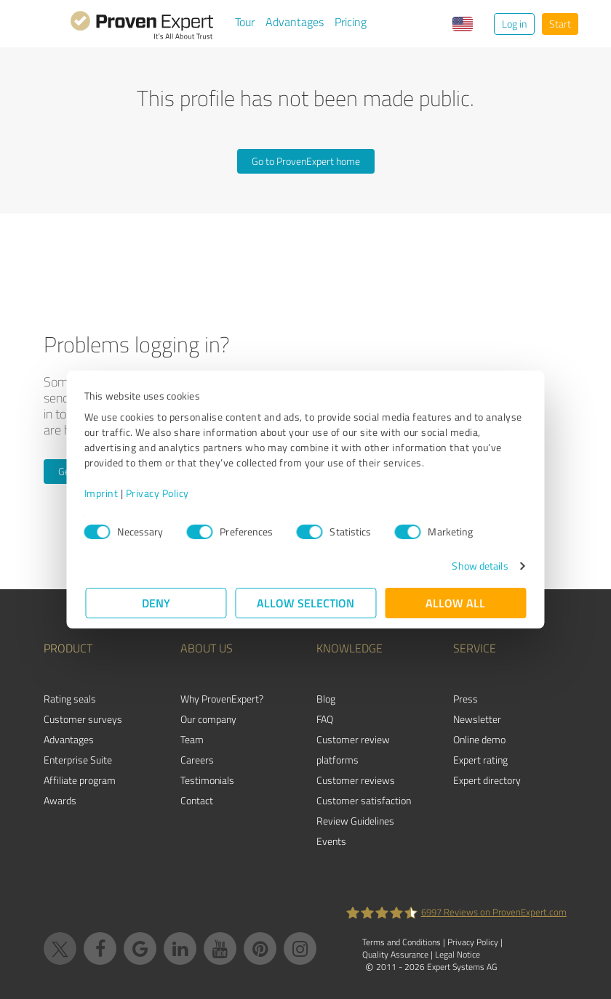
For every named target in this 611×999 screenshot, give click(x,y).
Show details (479, 566)
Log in (514, 24)
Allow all (455, 602)
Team (192, 739)
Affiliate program (80, 780)
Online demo (479, 739)
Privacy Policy (158, 493)
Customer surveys (83, 719)
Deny (156, 602)
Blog (325, 698)
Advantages (294, 22)
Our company (208, 719)
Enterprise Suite (78, 760)
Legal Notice (457, 954)
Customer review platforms (353, 749)
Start (560, 24)
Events (331, 841)
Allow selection (305, 602)
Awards (60, 800)
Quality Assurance (395, 954)
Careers (197, 760)
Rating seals (70, 698)
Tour (245, 22)
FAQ (324, 719)
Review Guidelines (355, 821)
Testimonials (207, 780)
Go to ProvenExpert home (306, 161)
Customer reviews (355, 780)
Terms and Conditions (401, 942)
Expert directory (487, 780)
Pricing (351, 22)
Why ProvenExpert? (221, 698)
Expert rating (480, 760)
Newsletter (477, 719)
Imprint (102, 493)
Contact (196, 800)
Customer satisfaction (363, 800)
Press (465, 698)
